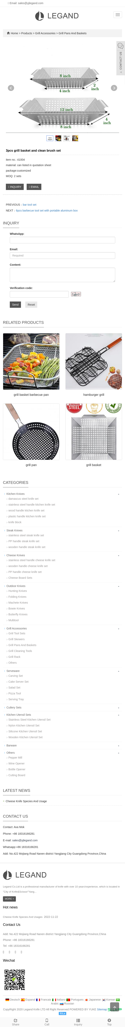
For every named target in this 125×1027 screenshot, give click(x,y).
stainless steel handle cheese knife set (31, 560)
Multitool (13, 620)
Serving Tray (16, 699)
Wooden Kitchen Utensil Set (25, 737)
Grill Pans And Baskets (72, 33)
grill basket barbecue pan (31, 394)
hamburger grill (93, 394)
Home (14, 33)
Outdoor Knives (15, 586)
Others (12, 662)
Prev (11, 88)
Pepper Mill (15, 757)
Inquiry (78, 1021)
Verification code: (21, 288)
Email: (14, 249)
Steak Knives (14, 530)
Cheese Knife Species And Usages (23, 916)
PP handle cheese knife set (25, 571)
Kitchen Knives (15, 493)
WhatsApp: (17, 233)
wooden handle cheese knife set (28, 566)
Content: (15, 264)
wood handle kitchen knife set (26, 510)
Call (47, 1021)
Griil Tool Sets (16, 633)
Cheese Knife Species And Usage (26, 801)
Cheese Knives (15, 555)
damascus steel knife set (23, 498)
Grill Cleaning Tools (20, 651)
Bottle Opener (16, 769)
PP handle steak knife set (23, 541)
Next (114, 88)
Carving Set (15, 675)
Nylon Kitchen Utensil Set (23, 725)
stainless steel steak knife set (26, 535)
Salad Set (14, 687)
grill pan (31, 465)
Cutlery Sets (13, 707)
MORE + (9, 898)
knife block (14, 522)
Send (15, 304)
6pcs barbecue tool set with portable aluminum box (47, 210)
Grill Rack (14, 656)
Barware (11, 745)
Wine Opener (16, 763)
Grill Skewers (16, 639)
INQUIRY (14, 186)
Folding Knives (17, 596)
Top (109, 1021)
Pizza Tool (14, 693)
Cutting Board (16, 775)
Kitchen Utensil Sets (18, 714)
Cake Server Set (18, 681)
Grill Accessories (45, 33)
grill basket (93, 465)
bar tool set (29, 204)
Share (15, 1021)
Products (27, 33)
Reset (31, 304)
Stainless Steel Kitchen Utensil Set (29, 719)
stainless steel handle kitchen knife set (31, 504)
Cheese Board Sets (20, 577)
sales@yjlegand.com (24, 840)
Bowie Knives (16, 608)
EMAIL (34, 186)
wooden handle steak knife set (26, 547)
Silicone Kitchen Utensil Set (25, 731)
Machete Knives (18, 602)
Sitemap (102, 1009)
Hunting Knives (17, 590)
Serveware (13, 670)
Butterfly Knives (17, 614)
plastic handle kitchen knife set (27, 516)
